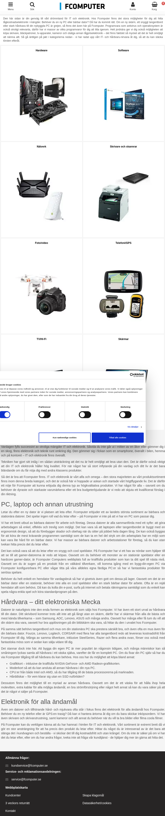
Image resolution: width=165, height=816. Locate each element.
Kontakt (10, 811)
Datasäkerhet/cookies (97, 803)
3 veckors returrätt (17, 803)
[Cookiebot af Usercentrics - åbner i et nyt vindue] (142, 375)
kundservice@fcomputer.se (29, 765)
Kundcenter (13, 795)
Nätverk (41, 146)
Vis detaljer (150, 427)
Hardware (41, 50)
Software (123, 50)
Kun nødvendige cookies (82, 438)
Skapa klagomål (93, 795)
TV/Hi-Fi (41, 339)
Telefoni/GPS (123, 242)
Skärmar (123, 339)
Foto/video (41, 242)
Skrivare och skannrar (123, 146)
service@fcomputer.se (26, 779)
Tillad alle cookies (135, 438)
